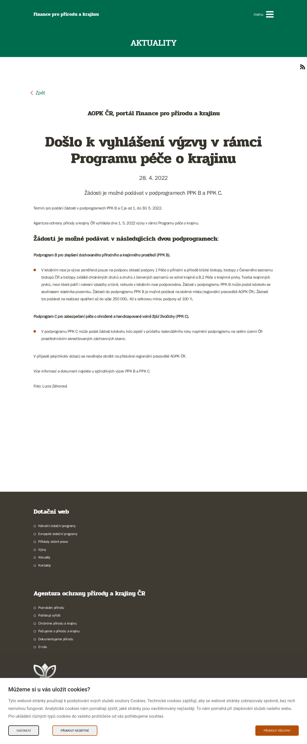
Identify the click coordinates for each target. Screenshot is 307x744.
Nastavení (24, 730)
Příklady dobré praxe (53, 541)
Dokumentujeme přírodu (55, 639)
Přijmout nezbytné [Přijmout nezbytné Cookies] (75, 730)
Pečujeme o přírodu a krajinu (59, 631)
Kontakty (44, 565)
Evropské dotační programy (57, 534)
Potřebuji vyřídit (49, 615)
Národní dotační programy (56, 526)
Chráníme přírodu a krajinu (57, 623)
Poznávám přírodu (51, 607)
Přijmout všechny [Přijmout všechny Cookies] (277, 730)
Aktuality (44, 557)
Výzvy (42, 549)
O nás (42, 647)
